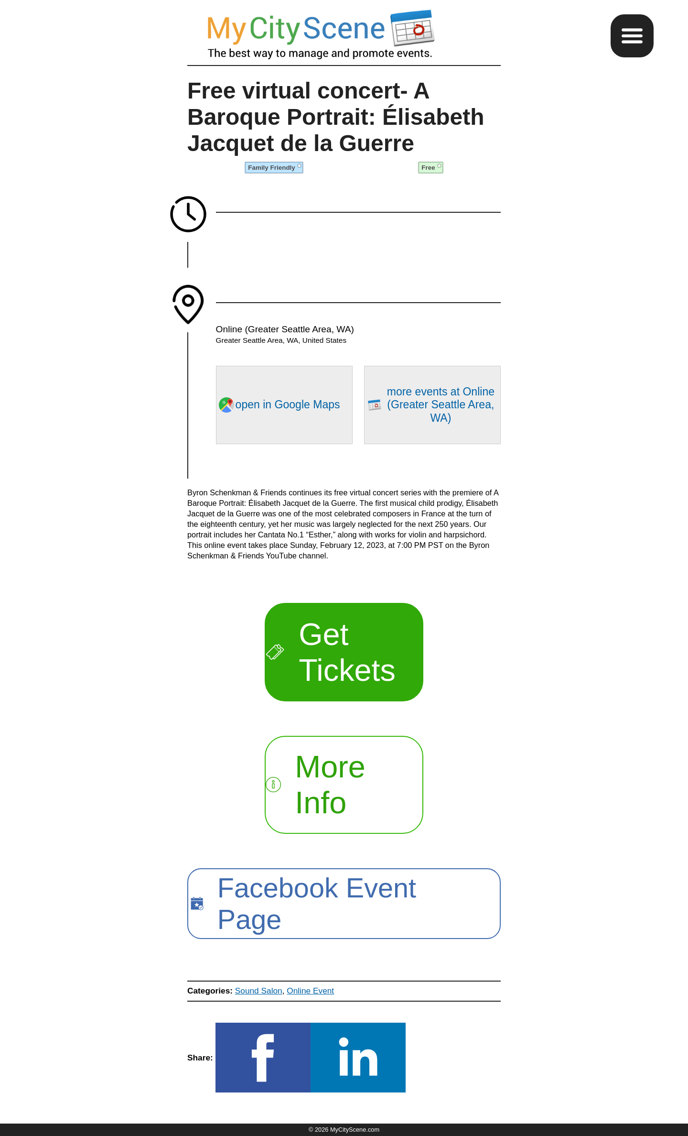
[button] (632, 35)
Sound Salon (258, 990)
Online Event (310, 990)
